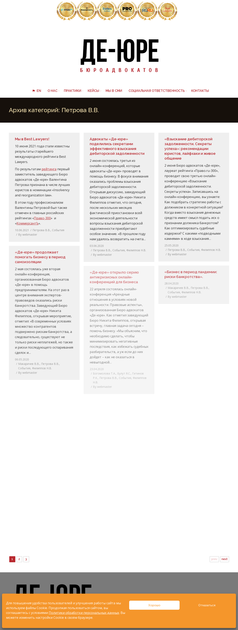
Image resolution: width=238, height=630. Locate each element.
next (224, 559)
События (58, 230)
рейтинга (49, 169)
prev (214, 559)
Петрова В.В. (41, 230)
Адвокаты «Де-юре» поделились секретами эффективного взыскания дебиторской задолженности (117, 146)
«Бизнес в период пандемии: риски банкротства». (190, 274)
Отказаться (206, 605)
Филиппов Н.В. (136, 250)
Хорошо (154, 605)
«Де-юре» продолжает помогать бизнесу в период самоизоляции (40, 257)
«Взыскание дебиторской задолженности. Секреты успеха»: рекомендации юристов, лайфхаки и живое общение (190, 148)
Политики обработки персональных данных (84, 613)
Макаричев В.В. (28, 364)
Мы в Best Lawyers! (32, 139)
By (27, 234)
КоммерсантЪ (27, 223)
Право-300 (42, 218)
